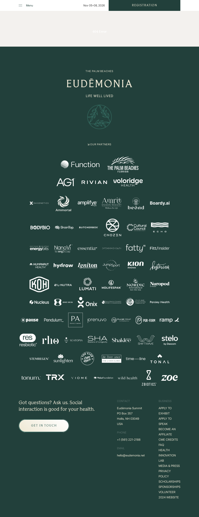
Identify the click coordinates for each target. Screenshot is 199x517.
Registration (144, 5)
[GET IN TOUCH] (44, 425)
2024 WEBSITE (169, 497)
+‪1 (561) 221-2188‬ (129, 439)
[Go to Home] (5, 259)
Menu (29, 5)
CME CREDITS (168, 439)
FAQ (161, 445)
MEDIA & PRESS (169, 466)
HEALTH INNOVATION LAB (167, 455)
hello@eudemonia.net (131, 455)
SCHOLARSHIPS (169, 481)
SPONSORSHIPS (169, 487)
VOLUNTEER (167, 492)
